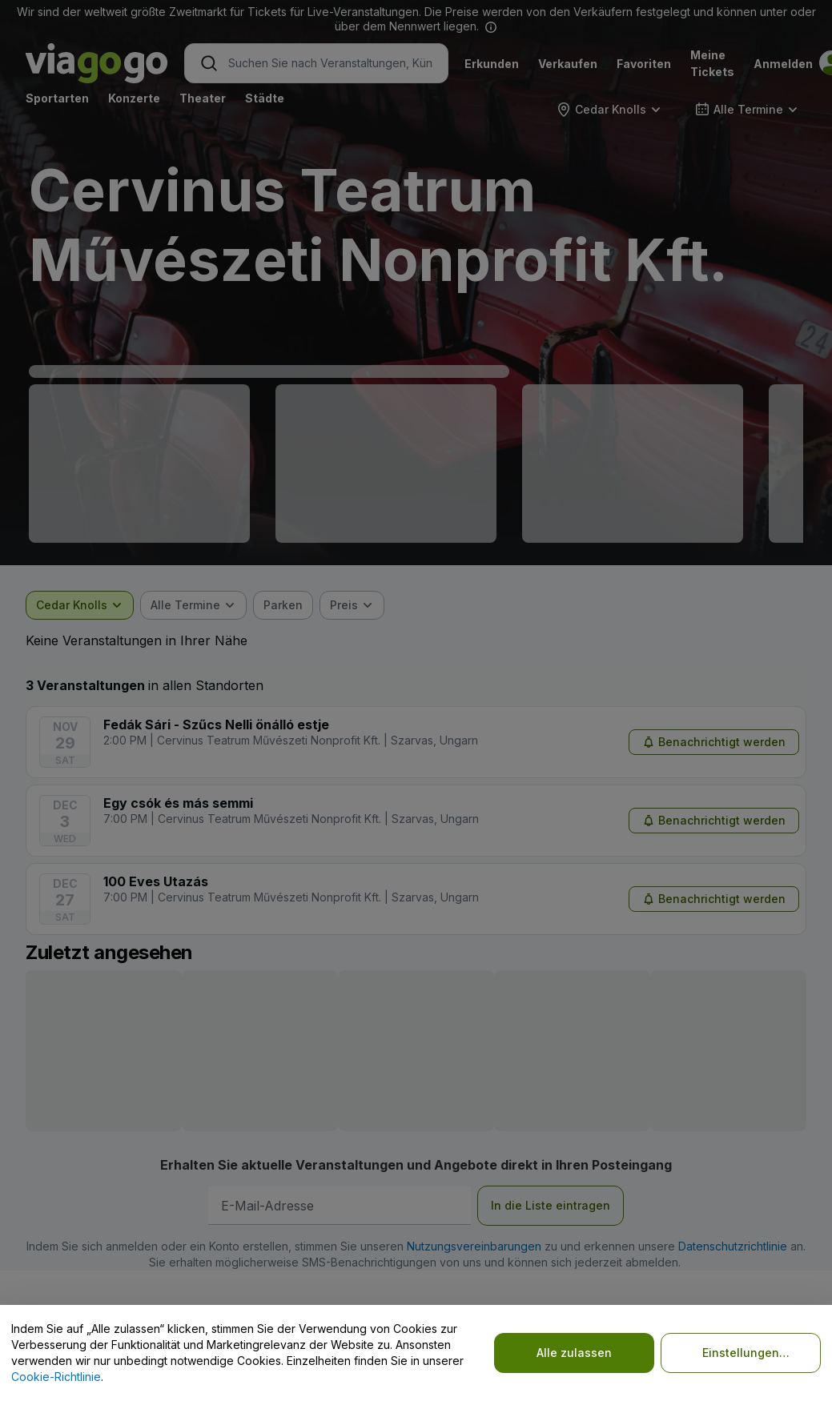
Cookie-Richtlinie (56, 1376)
